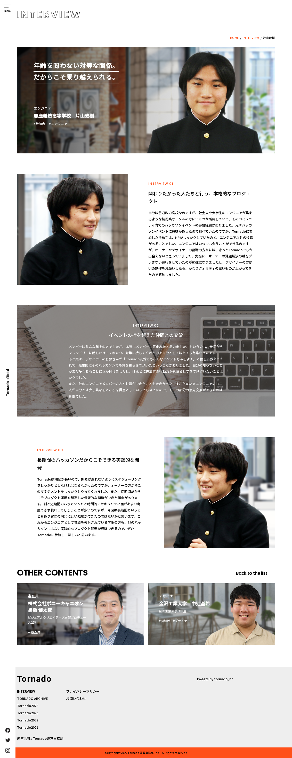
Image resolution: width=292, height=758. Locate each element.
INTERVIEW (251, 38)
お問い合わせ (76, 698)
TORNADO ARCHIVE (32, 698)
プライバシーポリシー (83, 691)
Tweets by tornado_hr (214, 678)
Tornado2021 (27, 727)
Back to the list (251, 573)
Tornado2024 (27, 705)
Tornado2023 (27, 712)
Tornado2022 (27, 720)
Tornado (7, 382)
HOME (234, 38)
